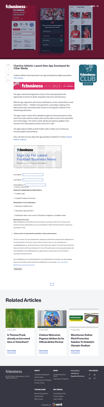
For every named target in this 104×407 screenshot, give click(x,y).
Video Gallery (58, 399)
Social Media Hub (59, 393)
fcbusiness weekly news (23, 206)
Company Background (41, 374)
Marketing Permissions (21, 219)
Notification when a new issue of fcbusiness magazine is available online (40, 215)
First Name (18, 175)
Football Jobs (20, 194)
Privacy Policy (39, 383)
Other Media (18, 78)
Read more (11, 351)
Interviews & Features (61, 379)
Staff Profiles (39, 377)
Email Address (19, 185)
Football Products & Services (25, 198)
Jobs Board (75, 373)
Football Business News (59, 375)
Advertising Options (41, 393)
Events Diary (75, 370)
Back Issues (38, 399)
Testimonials (38, 396)
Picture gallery (58, 396)
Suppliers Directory (77, 376)
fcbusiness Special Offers (24, 211)
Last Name (18, 180)
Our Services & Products (42, 380)
